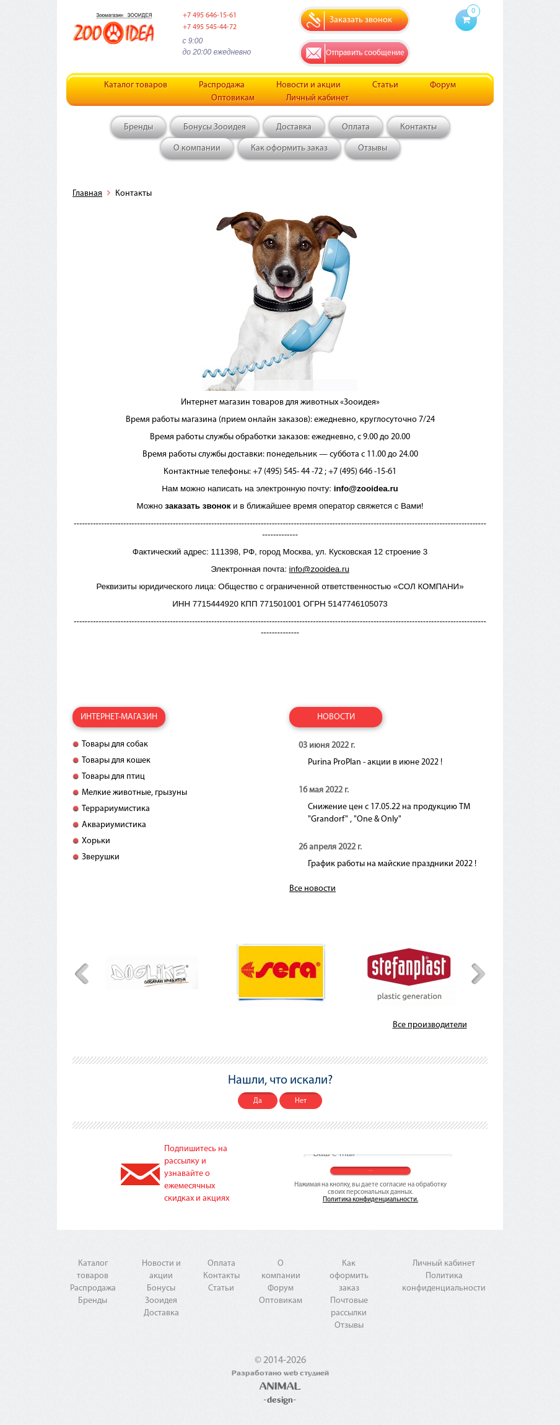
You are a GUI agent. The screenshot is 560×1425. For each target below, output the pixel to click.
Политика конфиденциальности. (370, 1199)
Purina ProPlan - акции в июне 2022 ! (375, 762)
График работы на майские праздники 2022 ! (392, 864)
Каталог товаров (135, 85)
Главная (87, 193)
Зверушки (101, 857)
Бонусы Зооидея (214, 127)
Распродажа (222, 85)
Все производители (430, 1025)
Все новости (312, 888)
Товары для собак (115, 744)
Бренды (138, 127)
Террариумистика (116, 808)
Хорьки (96, 841)
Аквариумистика (114, 825)
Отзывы (372, 148)
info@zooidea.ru (319, 569)
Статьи (385, 85)
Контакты (418, 127)
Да (257, 1101)
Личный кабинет (317, 98)
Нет (301, 1101)
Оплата (356, 127)
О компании (197, 148)
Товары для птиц (113, 776)
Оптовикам (233, 98)
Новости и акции (308, 85)
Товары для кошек (116, 760)
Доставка (294, 127)
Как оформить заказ (289, 148)
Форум (443, 85)
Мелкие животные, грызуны (134, 792)
